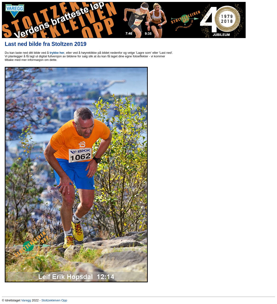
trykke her (57, 52)
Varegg (26, 300)
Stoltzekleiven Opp (54, 300)
